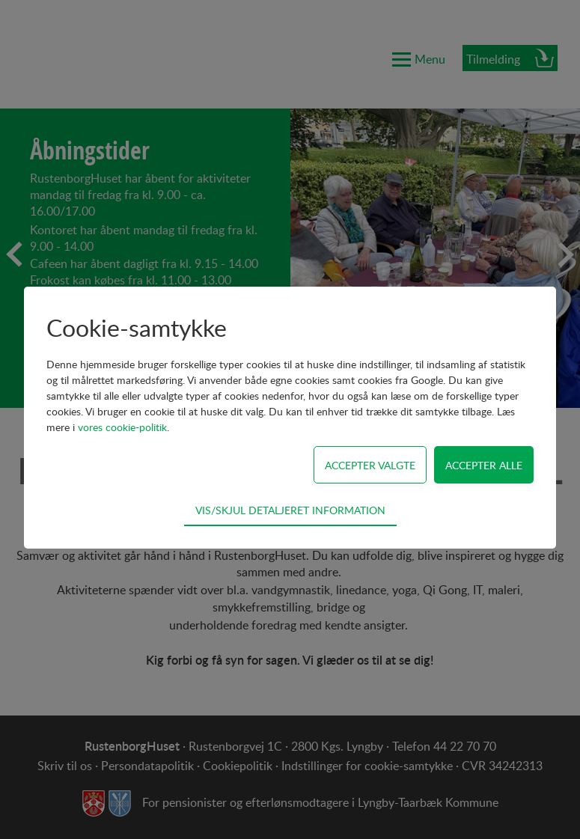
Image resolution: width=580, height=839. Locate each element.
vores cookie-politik (122, 427)
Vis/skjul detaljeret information (290, 509)
